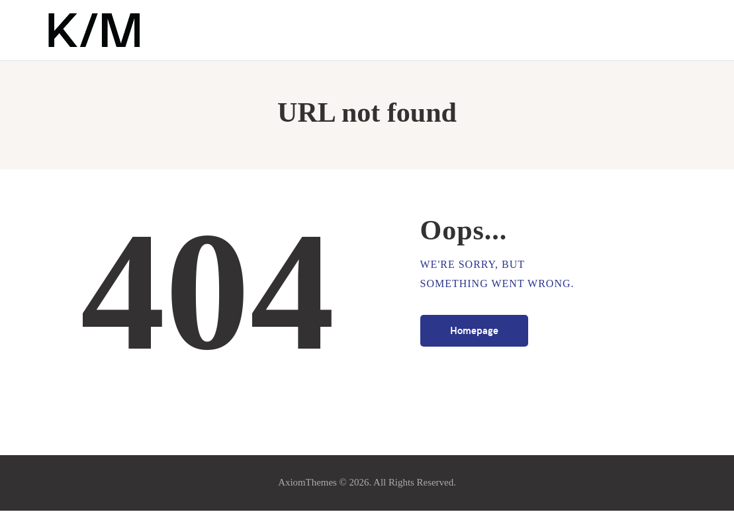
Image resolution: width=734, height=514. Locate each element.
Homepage (474, 333)
